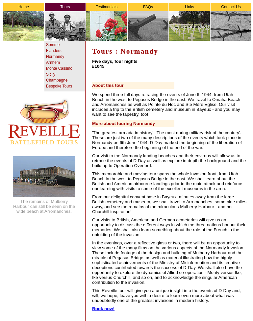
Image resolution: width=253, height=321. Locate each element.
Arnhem (53, 62)
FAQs (148, 7)
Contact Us (230, 7)
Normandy (55, 56)
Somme (53, 44)
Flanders (54, 50)
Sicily (50, 74)
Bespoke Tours (59, 86)
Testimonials (106, 7)
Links (189, 7)
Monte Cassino (59, 68)
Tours (65, 7)
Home (23, 7)
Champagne (56, 80)
